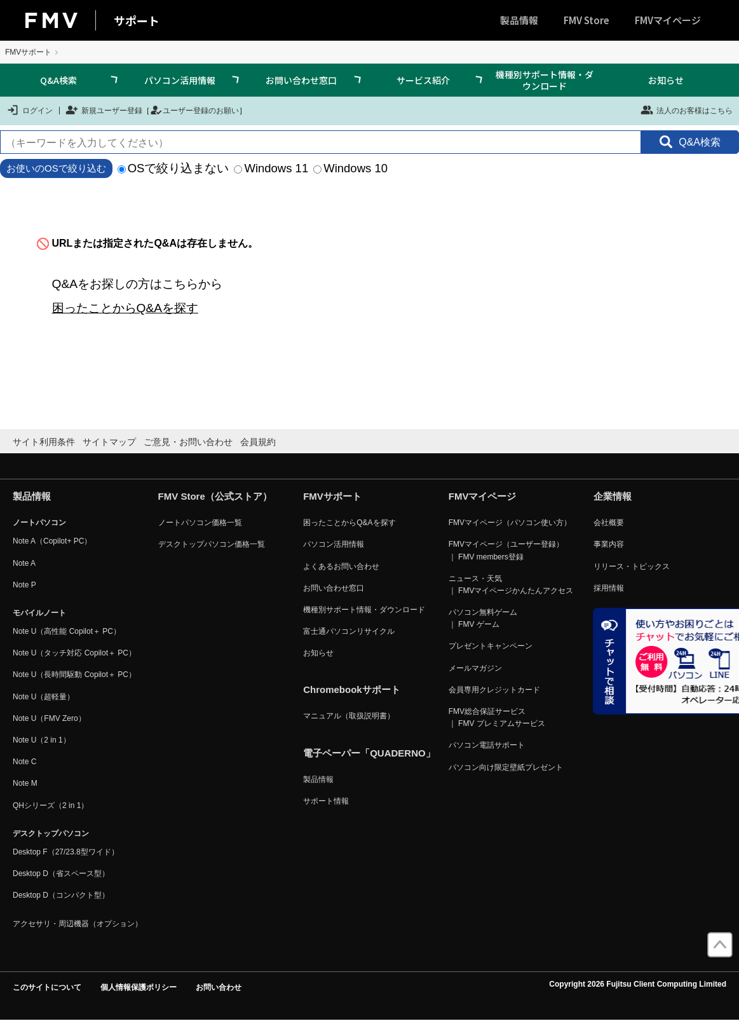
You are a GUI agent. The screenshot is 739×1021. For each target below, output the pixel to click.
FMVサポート (28, 52)
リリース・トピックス (631, 566)
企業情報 (612, 496)
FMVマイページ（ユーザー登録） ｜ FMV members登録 (506, 550)
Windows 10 (350, 168)
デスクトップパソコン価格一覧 (211, 544)
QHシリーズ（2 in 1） (50, 805)
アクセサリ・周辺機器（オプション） (77, 923)
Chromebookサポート (351, 689)
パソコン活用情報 (179, 80)
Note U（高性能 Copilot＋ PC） (67, 631)
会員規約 (258, 442)
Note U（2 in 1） (42, 740)
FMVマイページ (668, 20)
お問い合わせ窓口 (301, 80)
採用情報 (608, 588)
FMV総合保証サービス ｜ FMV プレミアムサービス (497, 717)
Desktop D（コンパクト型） (61, 895)
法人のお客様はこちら (687, 110)
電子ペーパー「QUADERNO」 (369, 753)
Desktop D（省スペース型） (61, 873)
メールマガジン (475, 668)
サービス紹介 (423, 80)
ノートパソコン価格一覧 (200, 522)
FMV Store (586, 20)
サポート (136, 20)
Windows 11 (271, 168)
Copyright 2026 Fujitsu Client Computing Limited (637, 984)
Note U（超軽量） (43, 696)
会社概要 (608, 522)
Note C (24, 761)
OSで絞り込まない (173, 168)
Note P (24, 584)
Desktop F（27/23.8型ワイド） (66, 851)
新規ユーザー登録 (103, 110)
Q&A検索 (58, 80)
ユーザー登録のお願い (194, 110)
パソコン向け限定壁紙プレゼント (506, 767)
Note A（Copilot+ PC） (52, 541)
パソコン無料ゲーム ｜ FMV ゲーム (483, 618)
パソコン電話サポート (487, 745)
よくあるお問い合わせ (341, 566)
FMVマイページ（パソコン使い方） (510, 522)
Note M (25, 783)
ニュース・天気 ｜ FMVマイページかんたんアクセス (511, 584)
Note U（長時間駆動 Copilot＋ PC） (74, 674)
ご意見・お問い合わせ (188, 442)
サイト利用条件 (44, 442)
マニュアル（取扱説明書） (349, 715)
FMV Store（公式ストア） (215, 496)
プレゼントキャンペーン (490, 645)
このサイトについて (47, 987)
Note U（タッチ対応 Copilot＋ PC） (74, 652)
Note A (24, 563)
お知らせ (666, 80)
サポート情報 (326, 801)
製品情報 (519, 20)
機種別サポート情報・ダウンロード (544, 80)
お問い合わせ (218, 987)
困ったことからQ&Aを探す (125, 308)
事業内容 (608, 544)
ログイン (29, 110)
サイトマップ (109, 442)
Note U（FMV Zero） (49, 718)
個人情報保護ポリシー (138, 987)
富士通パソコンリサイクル (349, 631)
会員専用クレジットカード (494, 689)
